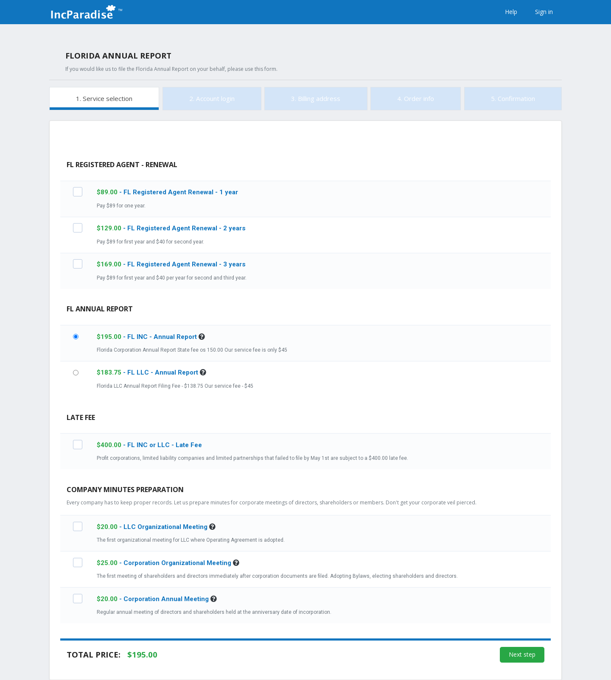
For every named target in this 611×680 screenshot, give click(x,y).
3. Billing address (315, 98)
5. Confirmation (513, 98)
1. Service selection (104, 98)
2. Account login (212, 98)
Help (511, 12)
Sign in (544, 12)
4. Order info (415, 98)
